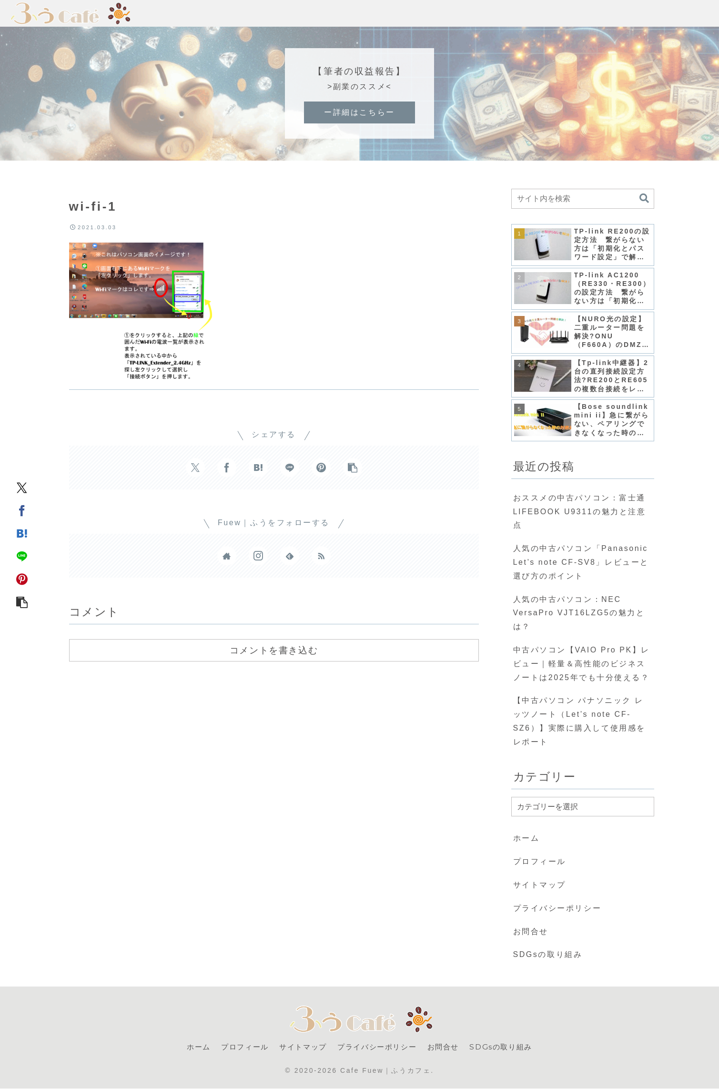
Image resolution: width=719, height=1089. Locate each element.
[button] (21, 601)
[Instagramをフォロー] (258, 555)
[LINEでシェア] (21, 556)
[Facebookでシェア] (21, 510)
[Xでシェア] (21, 487)
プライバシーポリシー (557, 908)
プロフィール (539, 861)
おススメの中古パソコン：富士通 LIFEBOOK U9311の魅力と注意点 (579, 511)
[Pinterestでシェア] (21, 579)
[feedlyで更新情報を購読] (289, 555)
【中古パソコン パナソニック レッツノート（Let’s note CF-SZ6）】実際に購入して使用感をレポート (579, 720)
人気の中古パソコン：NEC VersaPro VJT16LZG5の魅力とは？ (579, 613)
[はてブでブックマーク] (21, 533)
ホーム (526, 838)
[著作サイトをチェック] (226, 555)
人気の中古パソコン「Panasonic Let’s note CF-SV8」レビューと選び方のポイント (581, 562)
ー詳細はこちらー (359, 112)
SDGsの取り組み (548, 954)
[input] (582, 199)
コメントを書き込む (274, 650)
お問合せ (530, 931)
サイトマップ (539, 885)
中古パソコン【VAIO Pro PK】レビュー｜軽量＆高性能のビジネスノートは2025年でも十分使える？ (581, 664)
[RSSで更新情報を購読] (321, 555)
